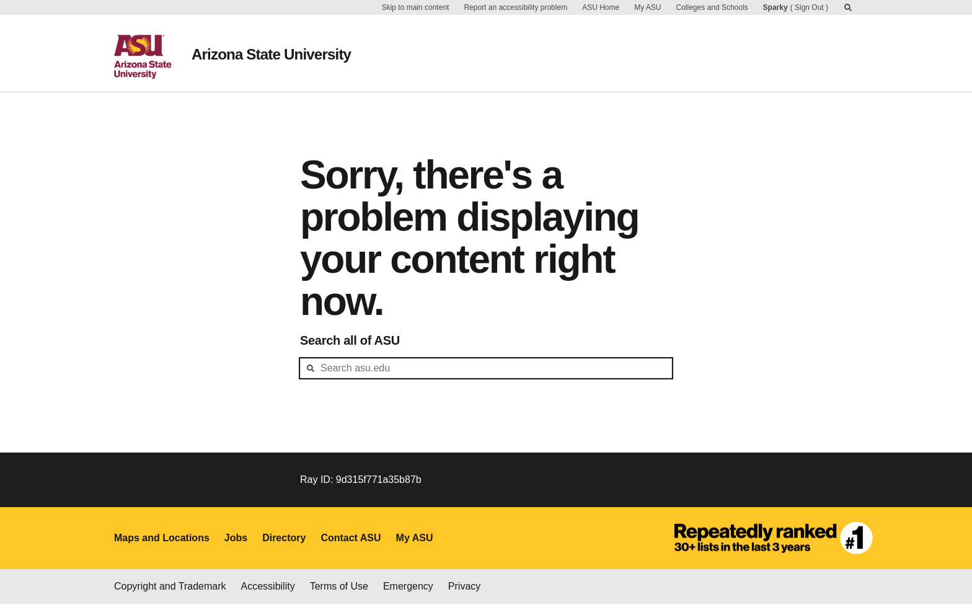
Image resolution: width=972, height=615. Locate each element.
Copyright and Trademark (170, 597)
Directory (284, 548)
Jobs (235, 548)
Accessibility (268, 597)
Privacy (464, 597)
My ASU (647, 7)
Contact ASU (350, 548)
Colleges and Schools (712, 7)
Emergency (408, 597)
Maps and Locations (162, 548)
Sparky (775, 7)
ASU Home (600, 7)
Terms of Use (339, 597)
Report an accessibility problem (515, 7)
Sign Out (809, 7)
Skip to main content (415, 7)
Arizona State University (287, 49)
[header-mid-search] (486, 379)
